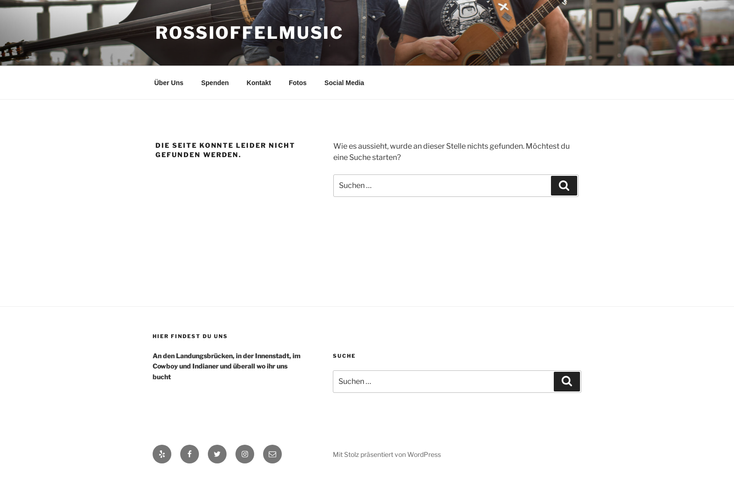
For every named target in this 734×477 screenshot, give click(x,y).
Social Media (344, 83)
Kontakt (259, 83)
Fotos (298, 83)
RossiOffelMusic (249, 32)
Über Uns (169, 83)
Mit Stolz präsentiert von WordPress (387, 454)
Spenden (215, 83)
